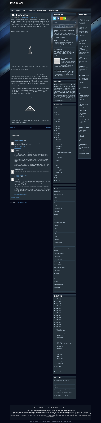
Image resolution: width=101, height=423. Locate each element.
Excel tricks (69, 97)
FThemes (36, 421)
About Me (18, 10)
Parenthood (57, 91)
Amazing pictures (71, 93)
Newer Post (12, 127)
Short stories (63, 91)
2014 (55, 126)
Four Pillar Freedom (82, 136)
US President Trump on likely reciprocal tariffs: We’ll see (84, 80)
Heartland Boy (83, 86)
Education (63, 89)
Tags (62, 26)
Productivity (72, 92)
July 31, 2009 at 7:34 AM (21, 146)
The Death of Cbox (59, 70)
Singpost (64, 97)
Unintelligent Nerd (84, 119)
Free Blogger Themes (55, 421)
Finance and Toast (84, 127)
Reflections (59, 157)
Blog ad (73, 96)
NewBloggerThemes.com (66, 421)
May (57, 163)
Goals (24, 10)
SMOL (80, 103)
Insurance (64, 93)
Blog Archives (69, 26)
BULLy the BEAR (16, 2)
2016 (55, 121)
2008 (55, 175)
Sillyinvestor (82, 66)
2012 (55, 130)
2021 (55, 110)
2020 (55, 112)
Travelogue (62, 100)
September (58, 146)
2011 (55, 133)
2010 (55, 135)
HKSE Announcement (53, 10)
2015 (55, 124)
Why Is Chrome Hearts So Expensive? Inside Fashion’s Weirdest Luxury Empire (83, 31)
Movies (58, 95)
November (58, 141)
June (57, 160)
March (57, 167)
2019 (55, 114)
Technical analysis (70, 89)
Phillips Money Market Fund (19, 15)
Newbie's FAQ (32, 10)
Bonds (69, 91)
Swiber (55, 100)
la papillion (18, 148)
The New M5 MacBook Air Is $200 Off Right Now (84, 21)
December (58, 139)
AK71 (80, 57)
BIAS (73, 85)
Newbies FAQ (58, 97)
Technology (61, 92)
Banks (56, 92)
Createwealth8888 (19, 140)
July (57, 151)
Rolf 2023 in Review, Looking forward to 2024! (84, 97)
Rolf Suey (81, 93)
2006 (55, 180)
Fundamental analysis (63, 88)
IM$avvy (73, 91)
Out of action (60, 155)
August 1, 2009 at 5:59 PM (21, 175)
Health (73, 97)
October (58, 144)
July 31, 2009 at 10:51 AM (21, 168)
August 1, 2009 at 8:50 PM (21, 194)
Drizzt (80, 39)
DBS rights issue (58, 49)
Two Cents (82, 18)
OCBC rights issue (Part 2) (61, 40)
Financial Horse (83, 27)
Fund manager (58, 93)
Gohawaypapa (83, 144)
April (57, 165)
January (58, 172)
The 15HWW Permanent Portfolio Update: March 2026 (84, 51)
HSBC (60, 99)
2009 (55, 137)
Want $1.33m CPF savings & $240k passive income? (83, 60)
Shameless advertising (66, 99)
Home (30, 127)
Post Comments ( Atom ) (22, 202)
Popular (56, 26)
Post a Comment (15, 197)
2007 (55, 177)
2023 (55, 107)
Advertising (73, 99)
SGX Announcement (41, 10)
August (57, 148)
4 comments (34, 17)
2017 (55, 119)
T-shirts (58, 100)
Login (12, 10)
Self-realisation (62, 85)
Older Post (48, 127)
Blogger (65, 407)
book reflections (58, 208)
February (58, 169)
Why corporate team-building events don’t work (84, 147)
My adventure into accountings (67, 95)
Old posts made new (65, 96)
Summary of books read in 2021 (84, 154)
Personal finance (26, 17)
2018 (55, 117)
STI (55, 95)
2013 (55, 128)
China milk (57, 96)
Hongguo (67, 92)
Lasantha (49, 421)
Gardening (56, 99)
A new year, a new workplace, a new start (83, 69)
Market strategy (70, 86)
